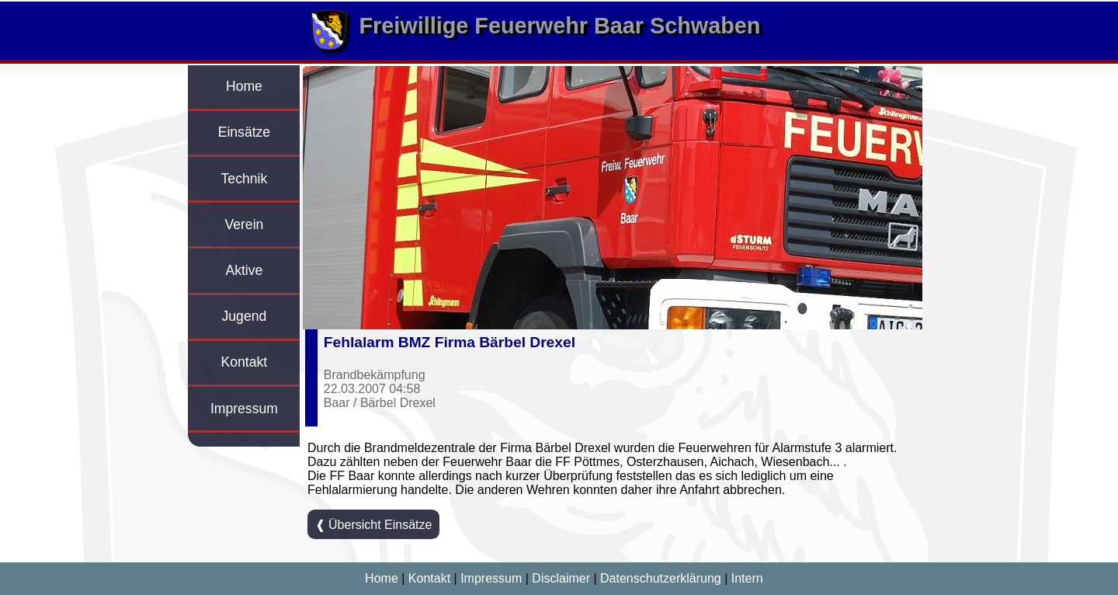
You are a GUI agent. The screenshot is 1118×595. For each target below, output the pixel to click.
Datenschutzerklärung (660, 578)
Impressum (244, 408)
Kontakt (244, 362)
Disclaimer (561, 578)
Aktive (243, 270)
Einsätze (244, 132)
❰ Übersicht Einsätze (373, 524)
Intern (747, 578)
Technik (244, 178)
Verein (243, 224)
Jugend (244, 316)
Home (244, 86)
